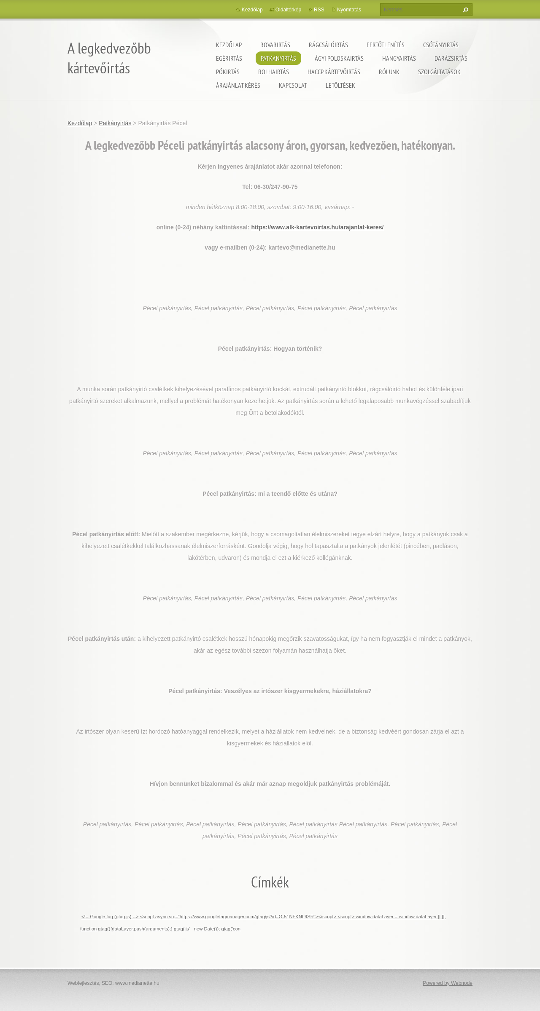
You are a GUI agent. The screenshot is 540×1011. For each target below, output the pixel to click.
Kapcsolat (293, 85)
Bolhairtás (273, 71)
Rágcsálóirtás (328, 44)
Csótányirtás (441, 44)
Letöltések (340, 85)
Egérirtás (229, 58)
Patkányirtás (278, 58)
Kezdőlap (229, 44)
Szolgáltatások (439, 71)
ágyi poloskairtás (339, 58)
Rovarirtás (275, 44)
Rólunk (389, 71)
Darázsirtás (451, 58)
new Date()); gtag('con (217, 928)
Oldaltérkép (288, 10)
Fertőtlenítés (386, 44)
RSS (319, 10)
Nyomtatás (349, 10)
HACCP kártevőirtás (334, 71)
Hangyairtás (399, 58)
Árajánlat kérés (238, 85)
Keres (464, 9)
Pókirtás (228, 71)
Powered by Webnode (447, 983)
